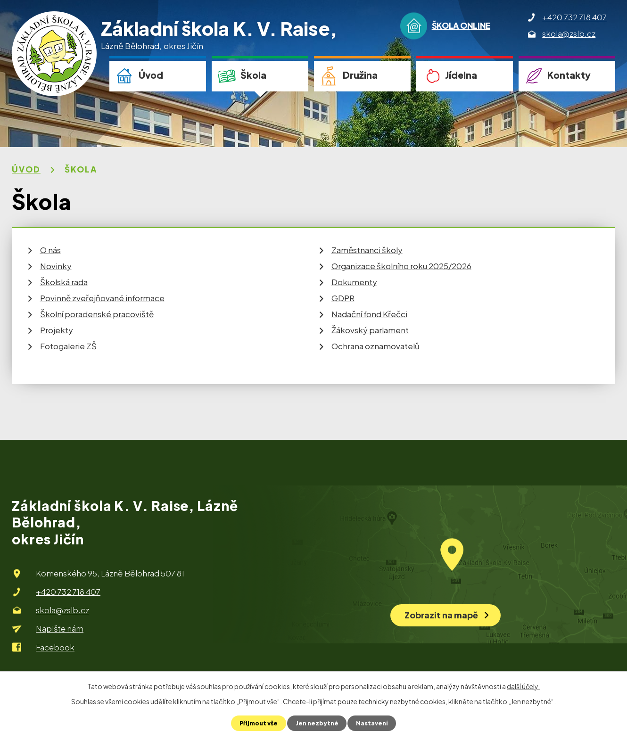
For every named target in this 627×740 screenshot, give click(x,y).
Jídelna (461, 75)
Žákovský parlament (370, 330)
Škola (253, 75)
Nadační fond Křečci (369, 314)
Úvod (151, 75)
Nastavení (374, 723)
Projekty (56, 330)
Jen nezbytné (317, 723)
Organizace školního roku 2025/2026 (401, 266)
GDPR (343, 298)
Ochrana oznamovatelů (375, 346)
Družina (360, 75)
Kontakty (569, 75)
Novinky (56, 266)
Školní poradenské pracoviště (97, 314)
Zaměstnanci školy (367, 250)
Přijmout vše (256, 723)
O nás (50, 250)
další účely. (523, 686)
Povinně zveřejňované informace (102, 298)
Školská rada (64, 282)
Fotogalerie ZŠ (68, 346)
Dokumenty (354, 282)
